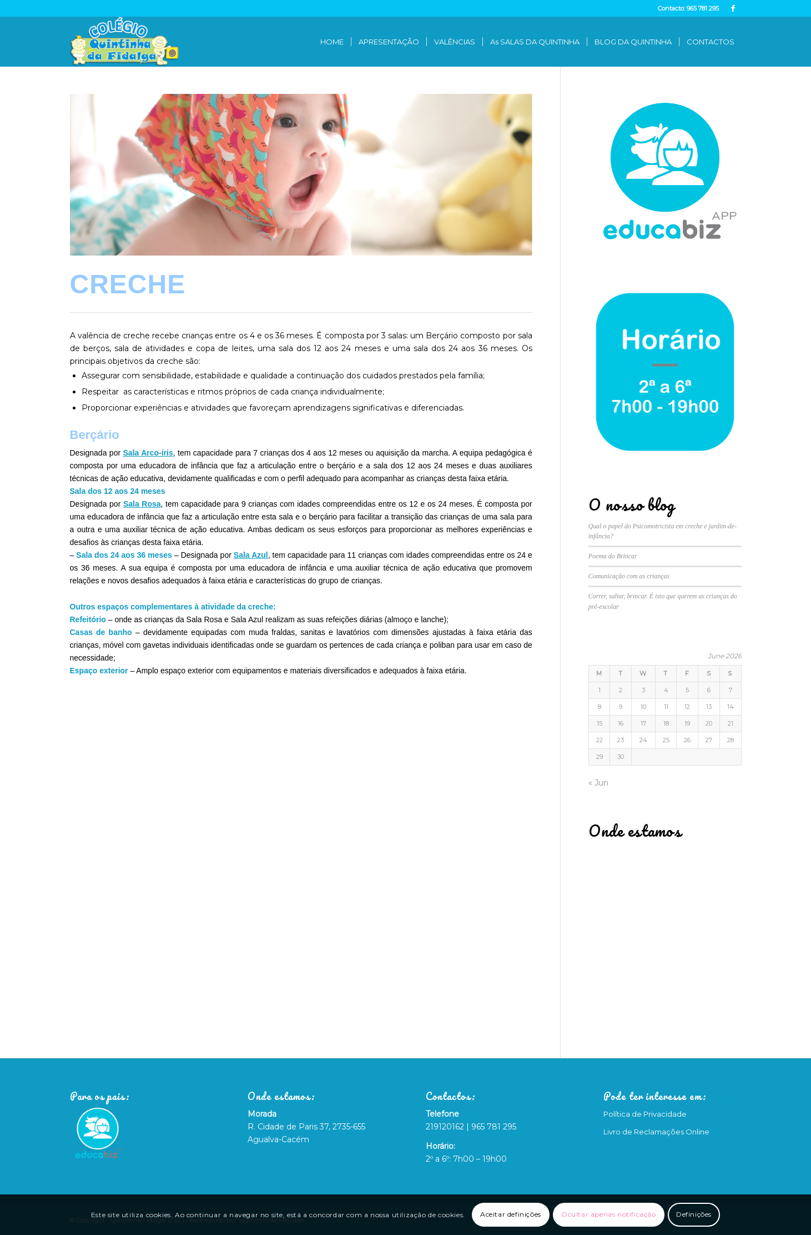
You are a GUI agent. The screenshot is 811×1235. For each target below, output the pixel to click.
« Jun (598, 783)
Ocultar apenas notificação (608, 1214)
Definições (694, 1214)
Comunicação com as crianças (628, 576)
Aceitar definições (510, 1214)
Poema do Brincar (612, 556)
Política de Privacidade (645, 1113)
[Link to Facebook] (733, 8)
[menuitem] (332, 42)
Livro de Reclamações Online (656, 1131)
